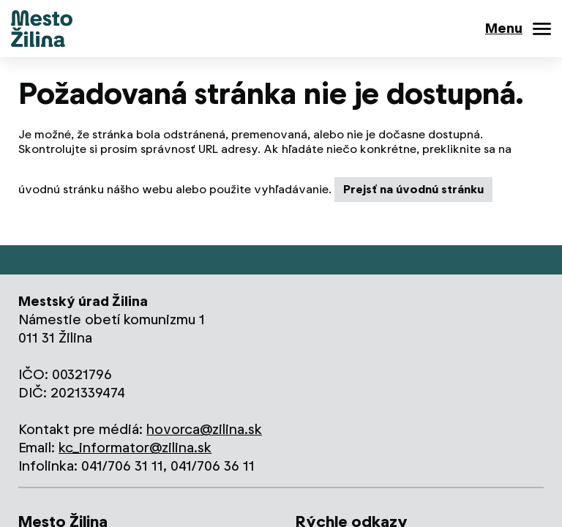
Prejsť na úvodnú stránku (413, 189)
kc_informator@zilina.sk (135, 448)
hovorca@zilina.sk (204, 429)
